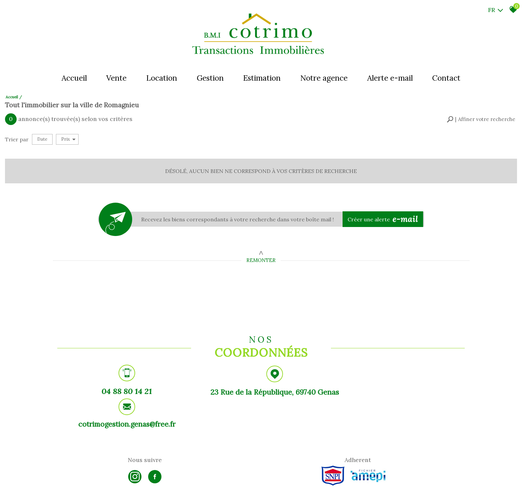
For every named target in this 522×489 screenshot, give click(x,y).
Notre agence (324, 78)
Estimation (262, 78)
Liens (136, 477)
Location (160, 78)
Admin (148, 477)
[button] (481, 118)
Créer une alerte (384, 217)
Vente (115, 78)
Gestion (209, 78)
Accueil (72, 78)
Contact (448, 78)
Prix (68, 138)
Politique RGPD (170, 477)
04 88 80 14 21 (122, 391)
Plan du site (60, 477)
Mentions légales (87, 477)
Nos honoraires (117, 477)
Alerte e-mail (391, 78)
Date (42, 138)
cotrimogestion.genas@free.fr (399, 392)
